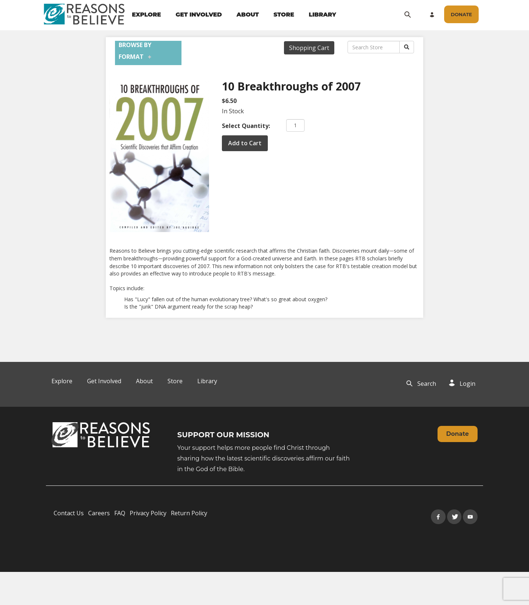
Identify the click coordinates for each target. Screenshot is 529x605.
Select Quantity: (246, 126)
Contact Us (69, 513)
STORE (283, 14)
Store (175, 381)
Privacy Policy (148, 513)
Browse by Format (135, 51)
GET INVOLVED (199, 14)
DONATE (461, 14)
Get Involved (104, 381)
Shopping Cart (309, 47)
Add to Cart (245, 143)
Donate (457, 433)
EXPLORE (146, 14)
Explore (61, 381)
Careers (99, 513)
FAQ (119, 513)
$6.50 (229, 101)
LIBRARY (323, 14)
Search (426, 383)
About (144, 381)
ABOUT (248, 14)
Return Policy (189, 513)
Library (207, 381)
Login (467, 383)
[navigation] (234, 14)
